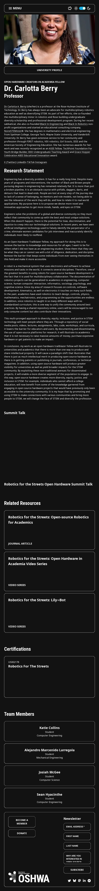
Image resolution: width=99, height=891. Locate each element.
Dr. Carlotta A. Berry (15, 106)
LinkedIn (21, 162)
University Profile (49, 70)
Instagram (41, 162)
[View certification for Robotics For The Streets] (49, 677)
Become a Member (22, 821)
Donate (22, 833)
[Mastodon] (78, 881)
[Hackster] (89, 880)
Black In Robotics (78, 124)
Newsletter (72, 818)
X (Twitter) (10, 162)
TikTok (31, 162)
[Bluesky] (73, 881)
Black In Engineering (51, 124)
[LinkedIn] (83, 881)
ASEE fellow (55, 148)
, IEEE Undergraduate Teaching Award (48, 151)
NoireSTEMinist (13, 131)
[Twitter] (69, 881)
